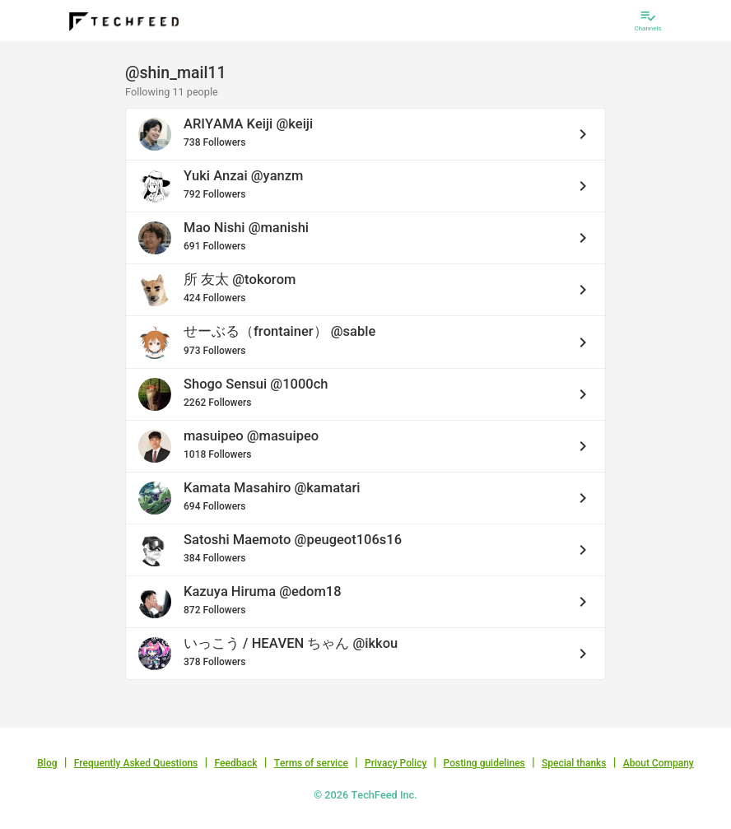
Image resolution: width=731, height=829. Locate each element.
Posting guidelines (483, 763)
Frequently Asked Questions (136, 763)
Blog (47, 763)
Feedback (236, 763)
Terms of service (311, 763)
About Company (658, 763)
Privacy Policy (395, 763)
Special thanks (574, 763)
